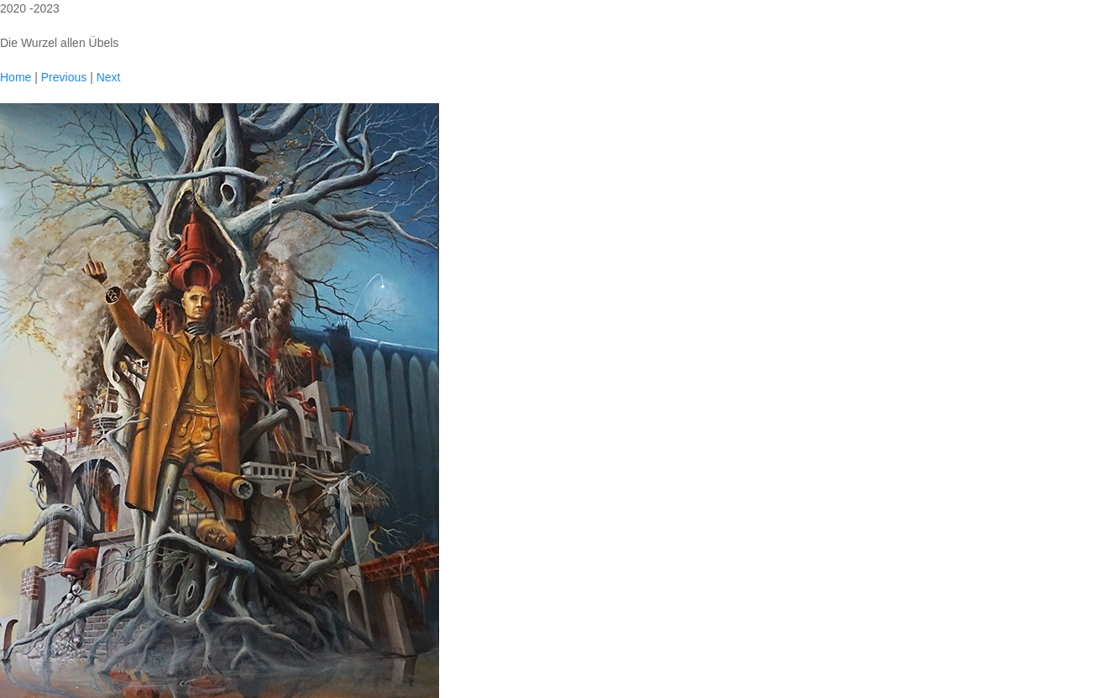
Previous (63, 77)
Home (15, 77)
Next (109, 77)
